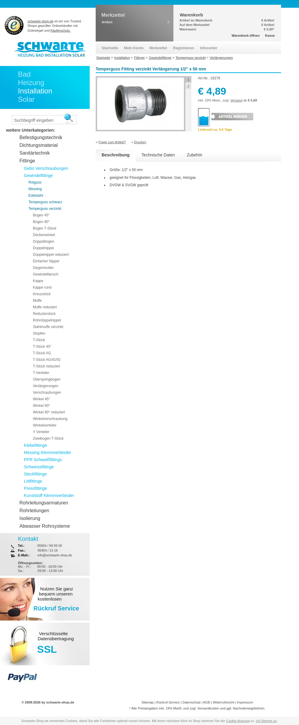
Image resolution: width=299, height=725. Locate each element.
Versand (236, 100)
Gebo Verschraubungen (46, 168)
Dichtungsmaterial (38, 145)
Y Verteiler (41, 432)
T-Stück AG (42, 353)
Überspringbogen (46, 379)
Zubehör (194, 155)
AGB (206, 702)
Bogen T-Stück (45, 228)
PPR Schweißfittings (43, 459)
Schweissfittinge (39, 466)
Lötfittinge (33, 481)
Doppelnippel (43, 248)
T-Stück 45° (42, 346)
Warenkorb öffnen (246, 35)
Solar (26, 99)
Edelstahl (35, 195)
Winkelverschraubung (50, 419)
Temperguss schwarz (45, 202)
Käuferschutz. (61, 30)
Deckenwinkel (44, 235)
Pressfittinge (35, 488)
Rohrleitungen (34, 510)
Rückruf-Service (168, 702)
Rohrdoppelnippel (47, 320)
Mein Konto (134, 48)
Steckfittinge (35, 474)
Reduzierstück (44, 314)
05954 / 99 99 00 (49, 545)
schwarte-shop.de (41, 21)
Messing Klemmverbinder (47, 452)
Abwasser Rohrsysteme (44, 526)
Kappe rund (42, 287)
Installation (35, 91)
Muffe (37, 300)
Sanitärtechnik (34, 153)
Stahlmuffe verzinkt (48, 327)
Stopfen (39, 333)
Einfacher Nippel (46, 261)
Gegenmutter (43, 268)
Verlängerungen (45, 386)
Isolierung (29, 518)
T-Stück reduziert (46, 366)
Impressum (245, 702)
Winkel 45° (41, 399)
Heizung (31, 82)
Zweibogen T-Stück (48, 438)
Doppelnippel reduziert (51, 255)
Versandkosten (208, 708)
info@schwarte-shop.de (54, 555)
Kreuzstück (42, 294)
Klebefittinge (35, 445)
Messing (35, 189)
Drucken (140, 142)
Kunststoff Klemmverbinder (49, 495)
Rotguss (35, 182)
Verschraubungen (47, 392)
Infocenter (208, 48)
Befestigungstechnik (40, 137)
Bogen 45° (41, 215)
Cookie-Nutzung (238, 721)
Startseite (110, 48)
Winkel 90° (41, 406)
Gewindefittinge (38, 175)
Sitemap (147, 702)
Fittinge (27, 160)
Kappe (38, 281)
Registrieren (183, 48)
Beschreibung (115, 155)
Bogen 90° (41, 222)
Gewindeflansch (45, 274)
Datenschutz (191, 702)
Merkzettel (158, 48)
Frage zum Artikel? (112, 142)
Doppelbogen (43, 241)
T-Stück (39, 340)
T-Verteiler (41, 373)
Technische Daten (158, 155)
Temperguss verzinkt (44, 209)
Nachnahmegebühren (249, 708)
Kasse (270, 35)
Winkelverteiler (45, 425)
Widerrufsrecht (223, 702)
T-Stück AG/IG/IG (47, 360)
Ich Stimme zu (266, 721)
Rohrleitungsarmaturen (43, 502)
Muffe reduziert (45, 307)
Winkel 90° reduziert (49, 412)
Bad (24, 74)
